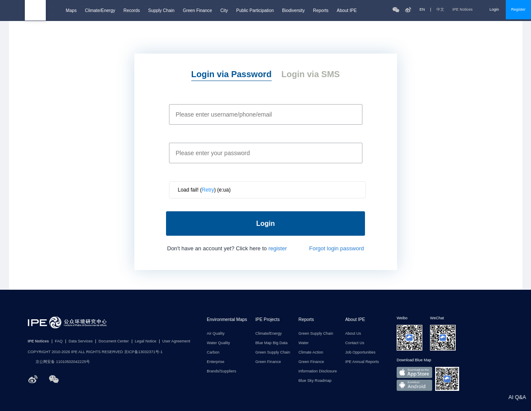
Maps (71, 10)
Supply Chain (161, 10)
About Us (353, 334)
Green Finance (197, 10)
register (277, 248)
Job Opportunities (360, 352)
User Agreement (176, 341)
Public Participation (255, 10)
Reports (321, 10)
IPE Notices (466, 10)
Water (303, 343)
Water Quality (218, 343)
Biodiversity (293, 10)
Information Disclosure (317, 371)
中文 (440, 10)
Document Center (113, 341)
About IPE (347, 10)
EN (422, 10)
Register (518, 9)
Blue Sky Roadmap (314, 381)
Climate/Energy (100, 10)
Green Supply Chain (272, 352)
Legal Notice (145, 341)
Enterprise (215, 362)
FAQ (58, 341)
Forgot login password (336, 248)
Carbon (213, 352)
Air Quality (216, 334)
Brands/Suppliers (221, 371)
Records (131, 10)
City (224, 10)
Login (494, 9)
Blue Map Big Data (271, 343)
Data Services (80, 341)
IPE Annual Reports (362, 362)
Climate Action (310, 352)
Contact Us (355, 343)
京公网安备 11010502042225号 (59, 362)
